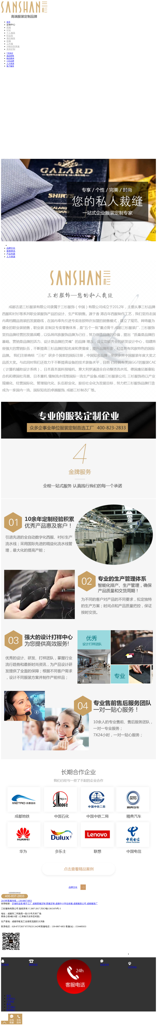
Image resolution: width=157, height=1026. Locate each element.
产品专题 (11, 254)
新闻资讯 (11, 251)
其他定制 (11, 49)
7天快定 (10, 53)
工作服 (10, 44)
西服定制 (50, 903)
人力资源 (10, 64)
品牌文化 (11, 248)
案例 (9, 1004)
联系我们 (11, 1010)
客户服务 (10, 66)
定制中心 (11, 998)
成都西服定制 (39, 903)
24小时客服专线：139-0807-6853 (16, 901)
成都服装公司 (79, 903)
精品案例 (10, 58)
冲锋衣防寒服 (13, 46)
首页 (8, 22)
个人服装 (11, 33)
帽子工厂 (27, 903)
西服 (9, 27)
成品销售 (10, 56)
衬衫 (9, 30)
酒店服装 (11, 38)
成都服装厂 (92, 903)
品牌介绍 (12, 245)
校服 (9, 41)
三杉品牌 (10, 61)
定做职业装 (17, 903)
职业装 (10, 35)
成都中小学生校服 (64, 903)
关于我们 (11, 1007)
